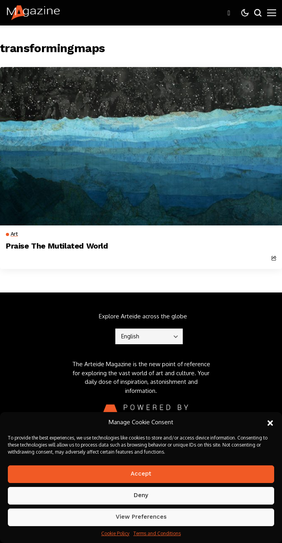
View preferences (141, 516)
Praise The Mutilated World (57, 246)
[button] (270, 422)
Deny (141, 495)
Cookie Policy (115, 533)
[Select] (149, 336)
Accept (141, 473)
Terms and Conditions (157, 533)
